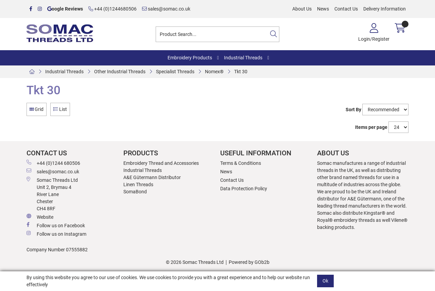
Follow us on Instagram (56, 234)
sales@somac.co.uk (166, 9)
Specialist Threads (175, 71)
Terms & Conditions (240, 163)
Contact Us (346, 9)
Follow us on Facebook (56, 225)
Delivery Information (384, 9)
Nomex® (214, 71)
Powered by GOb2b (249, 262)
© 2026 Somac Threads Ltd (195, 262)
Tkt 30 (240, 71)
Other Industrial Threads (119, 71)
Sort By (353, 109)
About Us (302, 9)
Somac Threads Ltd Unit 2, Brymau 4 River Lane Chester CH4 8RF (52, 194)
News (323, 9)
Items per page (371, 127)
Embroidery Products (190, 57)
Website (40, 217)
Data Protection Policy (243, 188)
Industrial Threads (243, 57)
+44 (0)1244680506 (112, 9)
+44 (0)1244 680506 (53, 163)
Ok (325, 281)
